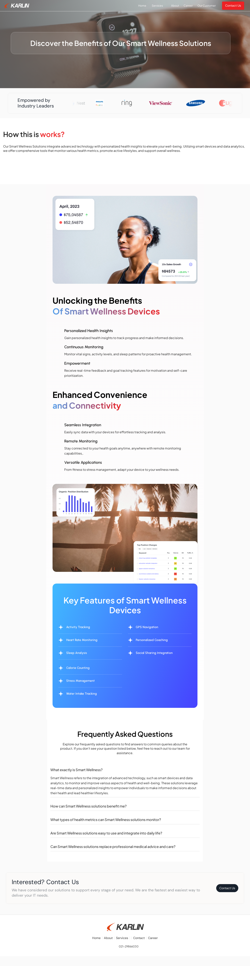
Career (153, 938)
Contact (139, 938)
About (108, 938)
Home (96, 938)
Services (122, 938)
